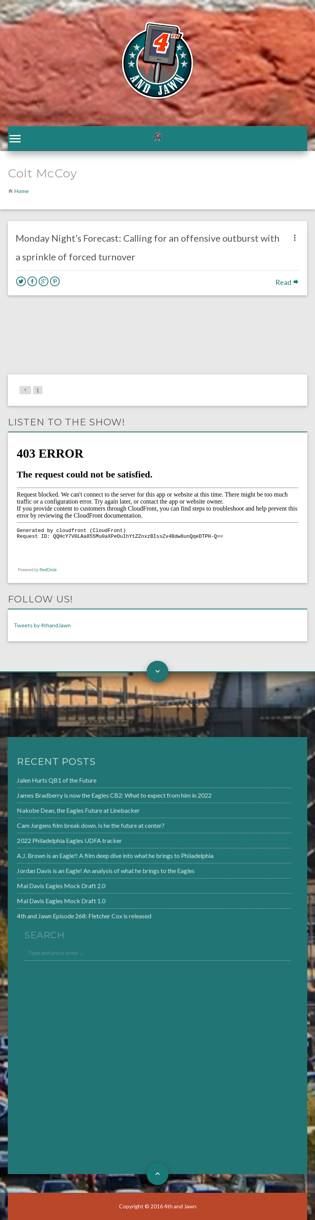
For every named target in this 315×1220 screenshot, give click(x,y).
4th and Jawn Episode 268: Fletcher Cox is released (66, 912)
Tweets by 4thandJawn (42, 625)
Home (21, 191)
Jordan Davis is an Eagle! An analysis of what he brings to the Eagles (87, 869)
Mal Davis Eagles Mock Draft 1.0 (44, 898)
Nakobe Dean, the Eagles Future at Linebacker (61, 811)
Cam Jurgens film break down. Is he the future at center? (73, 825)
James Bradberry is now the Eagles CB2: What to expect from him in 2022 (95, 796)
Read (287, 282)
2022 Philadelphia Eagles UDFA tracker (52, 840)
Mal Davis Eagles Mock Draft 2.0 (44, 883)
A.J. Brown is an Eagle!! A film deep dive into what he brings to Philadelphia (96, 854)
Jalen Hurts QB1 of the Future (40, 782)
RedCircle (48, 570)
